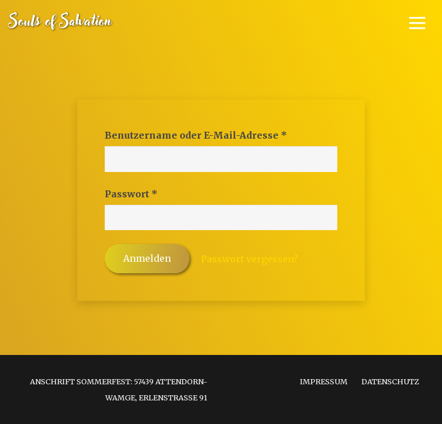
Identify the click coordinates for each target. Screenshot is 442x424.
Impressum (324, 381)
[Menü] (417, 23)
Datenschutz (390, 381)
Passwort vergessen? (249, 259)
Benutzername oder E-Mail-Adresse (221, 134)
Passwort (161, 193)
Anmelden (147, 258)
